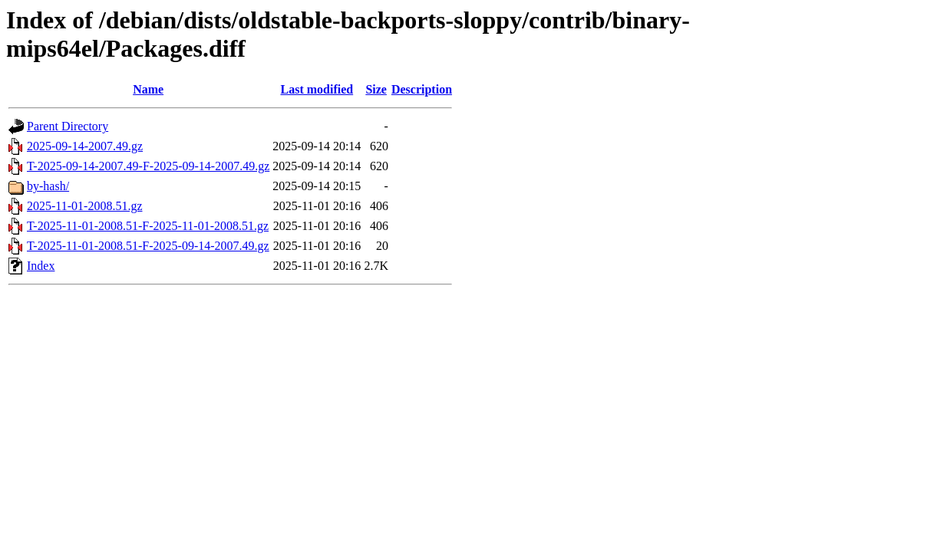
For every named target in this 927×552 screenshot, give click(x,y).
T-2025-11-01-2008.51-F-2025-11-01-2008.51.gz (148, 225)
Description (421, 89)
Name (148, 89)
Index (40, 265)
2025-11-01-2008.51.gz (85, 205)
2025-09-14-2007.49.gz (85, 146)
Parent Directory (67, 126)
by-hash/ (48, 185)
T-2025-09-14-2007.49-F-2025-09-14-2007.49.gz (148, 165)
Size (376, 89)
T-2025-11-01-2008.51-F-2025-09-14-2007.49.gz (148, 245)
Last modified (316, 89)
